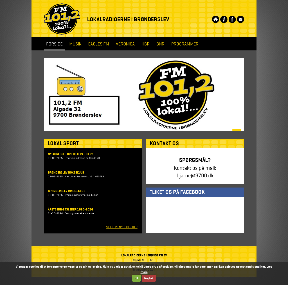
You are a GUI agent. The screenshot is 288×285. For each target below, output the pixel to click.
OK (136, 278)
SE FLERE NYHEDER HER (121, 227)
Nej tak (148, 278)
